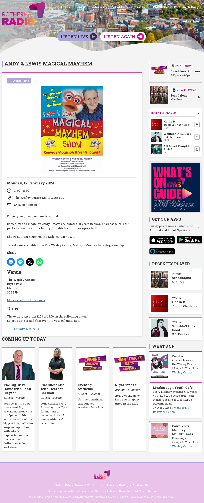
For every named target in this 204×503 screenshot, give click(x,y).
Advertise (191, 21)
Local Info (124, 7)
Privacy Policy (118, 484)
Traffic (143, 7)
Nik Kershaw (181, 333)
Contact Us (140, 484)
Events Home (21, 80)
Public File (63, 484)
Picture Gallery (187, 7)
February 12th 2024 (26, 328)
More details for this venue (26, 299)
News (105, 7)
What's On (163, 345)
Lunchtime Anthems (185, 71)
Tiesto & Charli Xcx (184, 305)
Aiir (171, 496)
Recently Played (175, 112)
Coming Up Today (24, 338)
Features (162, 7)
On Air (90, 7)
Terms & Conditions (89, 484)
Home (75, 7)
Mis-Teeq (178, 281)
